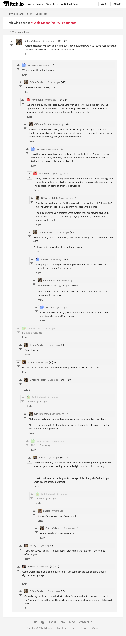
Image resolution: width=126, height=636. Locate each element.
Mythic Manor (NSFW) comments (53, 22)
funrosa (31, 64)
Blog (72, 622)
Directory (61, 628)
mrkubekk (37, 99)
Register (116, 3)
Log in (103, 3)
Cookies (95, 628)
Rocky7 (34, 545)
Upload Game (70, 3)
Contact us (85, 622)
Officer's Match (32, 40)
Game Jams (52, 3)
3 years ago (48, 40)
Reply (27, 54)
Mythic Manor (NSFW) (21, 13)
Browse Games (35, 3)
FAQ (63, 622)
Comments (41, 13)
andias (30, 362)
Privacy (84, 628)
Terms (73, 628)
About (52, 622)
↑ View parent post (20, 31)
